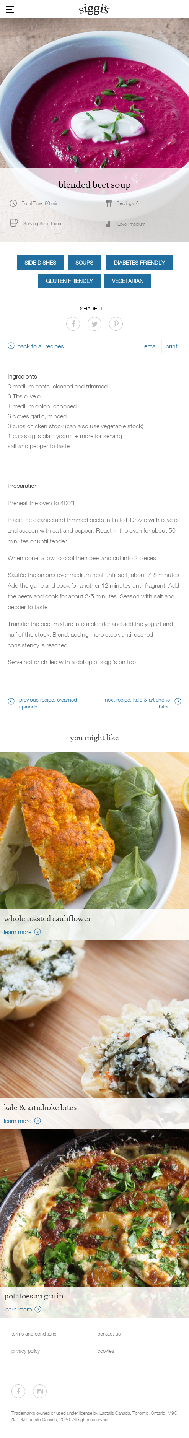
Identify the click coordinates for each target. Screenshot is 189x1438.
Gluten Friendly (69, 281)
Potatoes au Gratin (34, 1295)
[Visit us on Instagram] (40, 1391)
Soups (84, 262)
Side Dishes (40, 262)
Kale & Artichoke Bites (40, 1107)
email (151, 346)
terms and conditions (33, 1334)
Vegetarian (127, 281)
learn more (17, 932)
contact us (109, 1334)
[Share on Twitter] (94, 324)
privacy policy (25, 1351)
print (172, 346)
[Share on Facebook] (73, 324)
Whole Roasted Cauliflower (47, 918)
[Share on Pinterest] (116, 324)
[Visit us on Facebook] (18, 1391)
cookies (106, 1351)
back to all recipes (40, 346)
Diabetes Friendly (139, 262)
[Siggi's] (94, 9)
